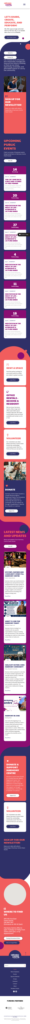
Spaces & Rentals (15, 976)
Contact (15, 983)
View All (10, 160)
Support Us (11, 511)
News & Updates (15, 971)
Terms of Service (7, 1019)
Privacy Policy (22, 1018)
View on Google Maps (11, 942)
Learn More (13, 380)
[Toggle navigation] (24, 4)
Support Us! (13, 795)
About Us (10, 53)
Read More (7, 596)
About (15, 986)
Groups (15, 979)
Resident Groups (15, 988)
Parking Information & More (13, 938)
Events (15, 974)
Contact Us (10, 57)
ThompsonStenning (15, 1020)
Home (15, 969)
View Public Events (11, 37)
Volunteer (15, 981)
